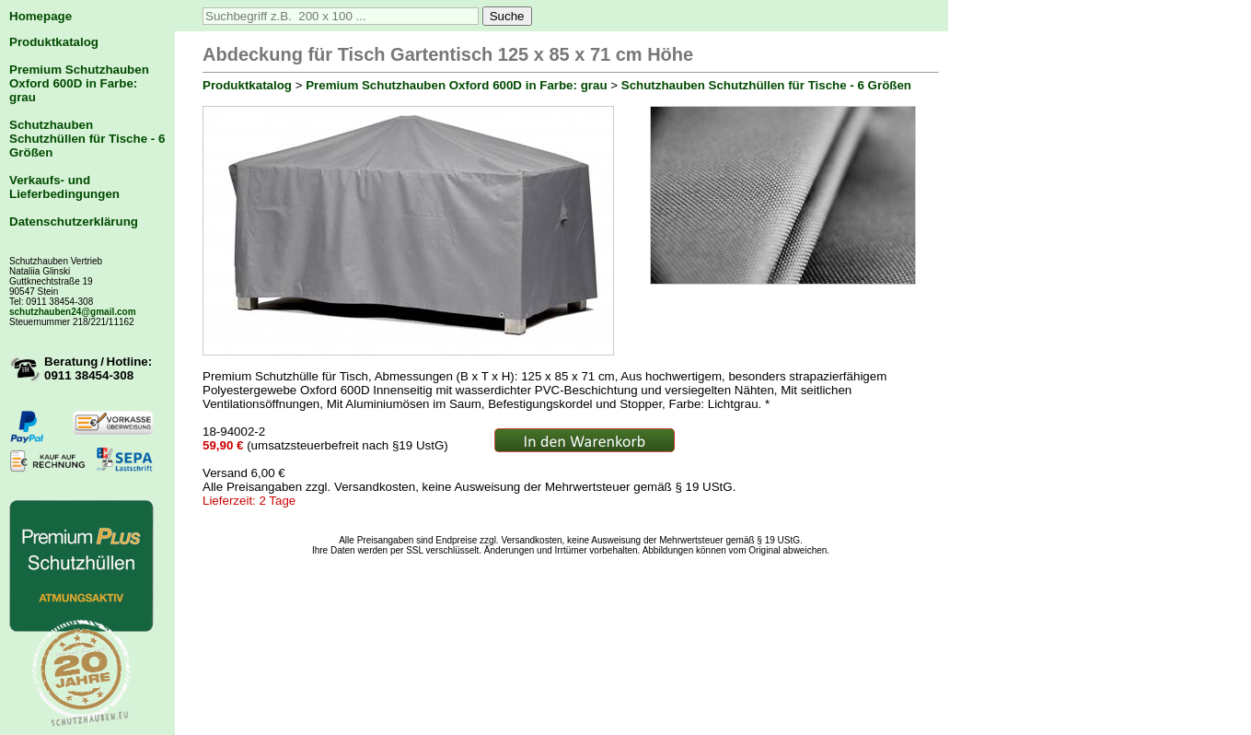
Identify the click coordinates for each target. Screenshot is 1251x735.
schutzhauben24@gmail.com (72, 312)
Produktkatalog (53, 42)
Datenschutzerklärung (73, 221)
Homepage (40, 16)
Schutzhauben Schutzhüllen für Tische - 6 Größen (87, 138)
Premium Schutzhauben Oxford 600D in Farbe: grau (79, 83)
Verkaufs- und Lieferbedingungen (64, 187)
